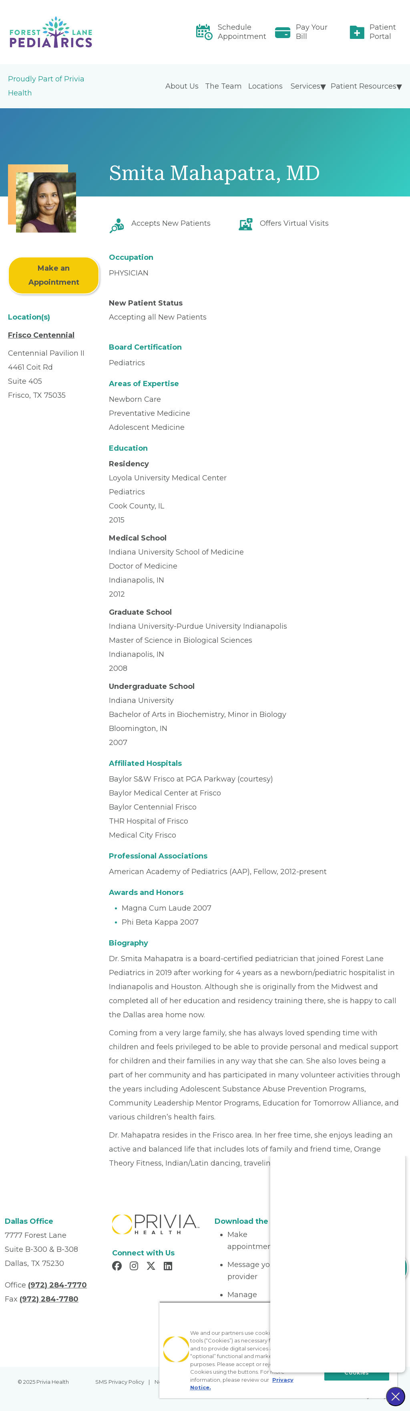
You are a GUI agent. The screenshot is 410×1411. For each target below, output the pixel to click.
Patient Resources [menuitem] (363, 86)
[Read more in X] (152, 1267)
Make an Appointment (53, 275)
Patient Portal (383, 32)
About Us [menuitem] (182, 86)
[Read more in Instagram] (135, 1267)
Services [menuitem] (305, 86)
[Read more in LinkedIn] (169, 1267)
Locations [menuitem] (265, 86)
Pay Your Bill (312, 32)
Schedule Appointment (242, 32)
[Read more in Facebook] (118, 1267)
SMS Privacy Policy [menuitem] (119, 1382)
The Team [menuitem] (223, 86)
